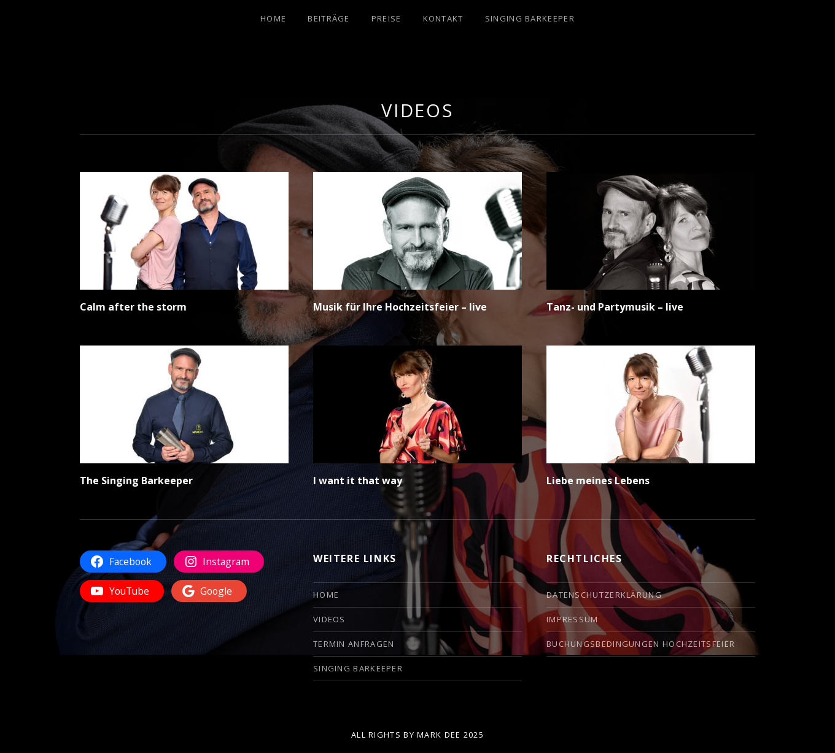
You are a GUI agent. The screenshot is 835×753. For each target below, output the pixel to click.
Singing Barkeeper (530, 18)
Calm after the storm (133, 307)
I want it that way (357, 480)
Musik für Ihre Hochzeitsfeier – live (400, 307)
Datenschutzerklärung (604, 594)
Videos (329, 619)
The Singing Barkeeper (136, 480)
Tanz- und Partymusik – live (614, 307)
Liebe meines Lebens (598, 480)
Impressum (572, 619)
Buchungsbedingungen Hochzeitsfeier (640, 643)
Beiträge (328, 18)
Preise (386, 18)
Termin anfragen (354, 643)
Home (273, 18)
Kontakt (443, 18)
